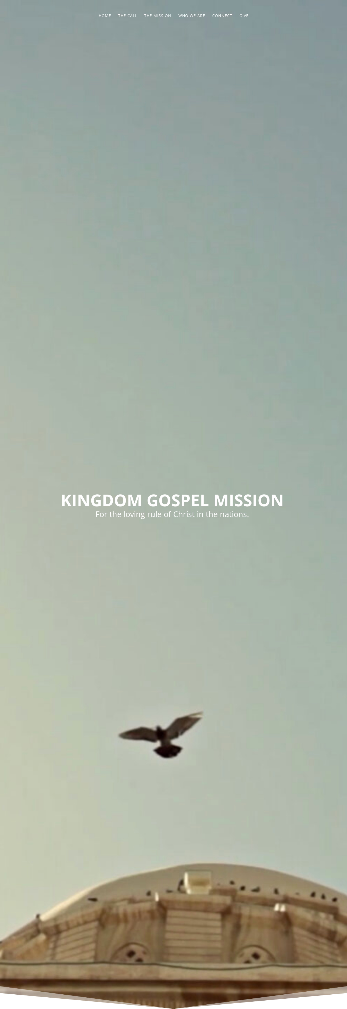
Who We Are (191, 16)
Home (105, 16)
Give (244, 16)
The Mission (157, 16)
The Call (127, 16)
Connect (222, 16)
